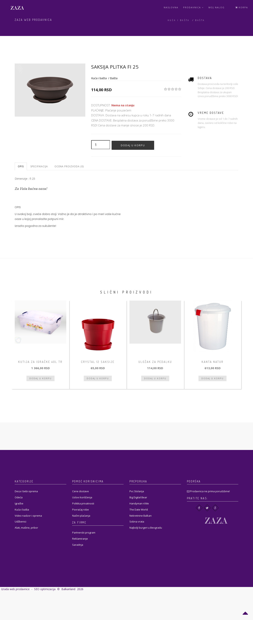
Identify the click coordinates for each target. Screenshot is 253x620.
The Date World (138, 509)
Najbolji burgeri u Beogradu (145, 527)
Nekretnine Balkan (140, 515)
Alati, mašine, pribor (26, 527)
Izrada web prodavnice (15, 589)
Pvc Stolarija (136, 491)
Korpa (241, 7)
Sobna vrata (136, 521)
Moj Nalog (216, 7)
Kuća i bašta (179, 20)
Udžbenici (20, 521)
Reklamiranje (80, 538)
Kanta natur (213, 362)
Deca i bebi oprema (26, 491)
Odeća (19, 497)
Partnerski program (83, 532)
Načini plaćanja (81, 515)
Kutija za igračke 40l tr (40, 362)
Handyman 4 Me (139, 503)
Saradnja (77, 544)
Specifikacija (39, 166)
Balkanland (68, 589)
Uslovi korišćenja (82, 497)
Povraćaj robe (80, 509)
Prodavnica (193, 7)
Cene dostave (80, 491)
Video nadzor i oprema (28, 515)
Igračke (19, 503)
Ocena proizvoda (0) (69, 166)
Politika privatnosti (83, 503)
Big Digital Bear (138, 497)
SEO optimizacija (45, 589)
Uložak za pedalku (155, 362)
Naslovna (171, 7)
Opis (21, 166)
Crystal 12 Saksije (98, 362)
